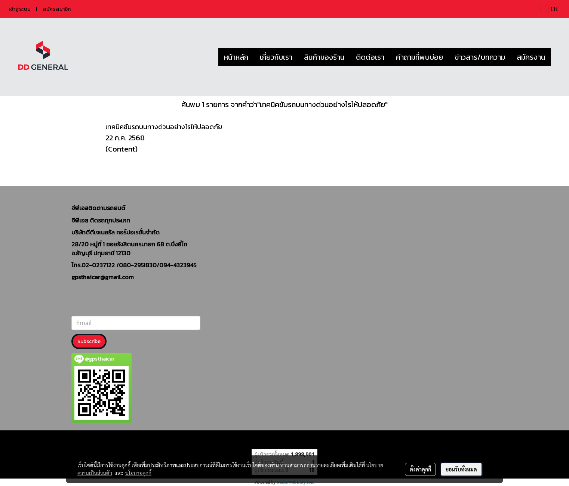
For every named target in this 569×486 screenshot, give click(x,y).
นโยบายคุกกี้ (138, 473)
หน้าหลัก (236, 57)
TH (549, 9)
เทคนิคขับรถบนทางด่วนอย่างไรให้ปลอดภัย (163, 127)
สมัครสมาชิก (57, 9)
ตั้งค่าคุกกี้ (420, 469)
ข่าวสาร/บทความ (480, 57)
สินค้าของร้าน (324, 57)
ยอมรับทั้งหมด (461, 469)
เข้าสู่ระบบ (20, 9)
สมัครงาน (531, 57)
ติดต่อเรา (370, 57)
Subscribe (89, 341)
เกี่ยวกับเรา (276, 57)
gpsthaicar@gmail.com (102, 276)
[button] (557, 57)
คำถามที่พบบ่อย (419, 57)
